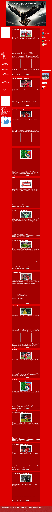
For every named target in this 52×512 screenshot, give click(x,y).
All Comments (44, 83)
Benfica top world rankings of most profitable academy (47, 33)
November (4, 56)
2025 (2, 51)
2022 (2, 54)
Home (26, 503)
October (3, 57)
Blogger (27, 510)
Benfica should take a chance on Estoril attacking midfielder (22, 307)
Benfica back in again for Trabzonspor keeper (19, 210)
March (3, 88)
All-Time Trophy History (3, 112)
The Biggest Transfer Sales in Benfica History (26, 301)
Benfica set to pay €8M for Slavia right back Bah (20, 412)
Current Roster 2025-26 (3, 108)
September (4, 58)
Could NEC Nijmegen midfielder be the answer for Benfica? (47, 37)
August (3, 59)
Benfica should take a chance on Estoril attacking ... (6, 76)
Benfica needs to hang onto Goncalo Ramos (19, 29)
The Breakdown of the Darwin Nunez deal (19, 272)
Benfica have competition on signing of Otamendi (47, 29)
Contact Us (2, 114)
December (4, 55)
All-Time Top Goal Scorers (4, 113)
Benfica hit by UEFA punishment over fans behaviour (46, 44)
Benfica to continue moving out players (18, 179)
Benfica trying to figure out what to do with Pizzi (20, 444)
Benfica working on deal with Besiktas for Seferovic (20, 78)
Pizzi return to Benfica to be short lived (18, 109)
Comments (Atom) (17, 504)
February (4, 89)
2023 (2, 53)
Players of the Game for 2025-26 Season (5, 111)
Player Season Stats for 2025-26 (4, 110)
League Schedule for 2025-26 (4, 109)
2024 (2, 52)
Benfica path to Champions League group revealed (20, 381)
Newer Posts (14, 503)
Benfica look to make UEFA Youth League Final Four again (47, 40)
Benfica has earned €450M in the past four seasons (20, 240)
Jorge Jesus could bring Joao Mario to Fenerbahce (20, 473)
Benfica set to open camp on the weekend (18, 148)
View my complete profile (48, 87)
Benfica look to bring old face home (18, 351)
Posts (43, 82)
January (3, 90)
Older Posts (38, 503)
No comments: (23, 74)
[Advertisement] (26, 45)
